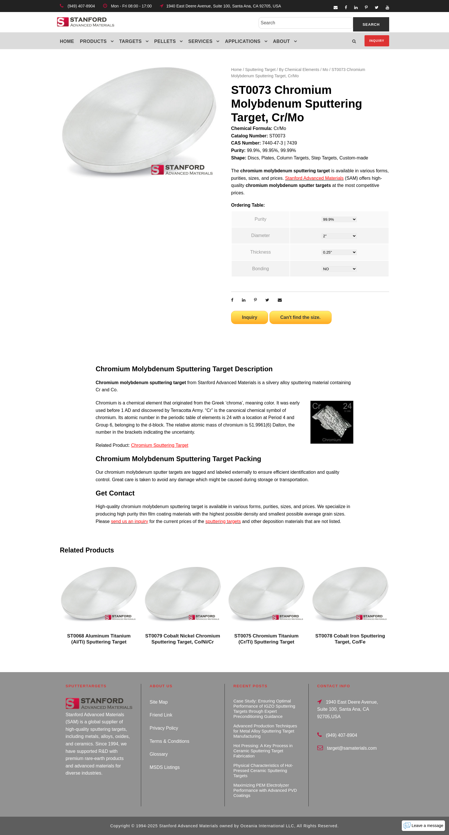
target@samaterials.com (352, 748)
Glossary (159, 754)
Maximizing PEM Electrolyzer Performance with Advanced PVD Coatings (265, 790)
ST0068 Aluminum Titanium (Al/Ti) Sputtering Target (99, 638)
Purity (260, 219)
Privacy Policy (164, 728)
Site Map (159, 702)
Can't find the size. (300, 317)
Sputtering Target (260, 69)
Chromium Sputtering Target (159, 445)
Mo (325, 69)
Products (93, 41)
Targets (130, 41)
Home (67, 41)
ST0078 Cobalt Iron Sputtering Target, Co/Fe (350, 638)
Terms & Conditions (170, 741)
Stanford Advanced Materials (314, 178)
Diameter (260, 235)
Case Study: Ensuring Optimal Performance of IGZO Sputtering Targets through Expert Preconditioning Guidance (264, 708)
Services (200, 41)
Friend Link (161, 714)
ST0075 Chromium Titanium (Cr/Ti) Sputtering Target (266, 638)
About (281, 41)
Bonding (260, 268)
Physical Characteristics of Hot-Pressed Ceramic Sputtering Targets (263, 770)
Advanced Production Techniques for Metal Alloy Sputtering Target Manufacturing (265, 731)
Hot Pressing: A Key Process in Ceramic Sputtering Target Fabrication (263, 750)
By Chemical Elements (299, 69)
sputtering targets (223, 521)
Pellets (165, 41)
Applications (243, 41)
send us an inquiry (129, 521)
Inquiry (376, 40)
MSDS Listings (165, 767)
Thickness (260, 252)
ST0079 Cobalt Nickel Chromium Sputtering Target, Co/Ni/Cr (182, 638)
